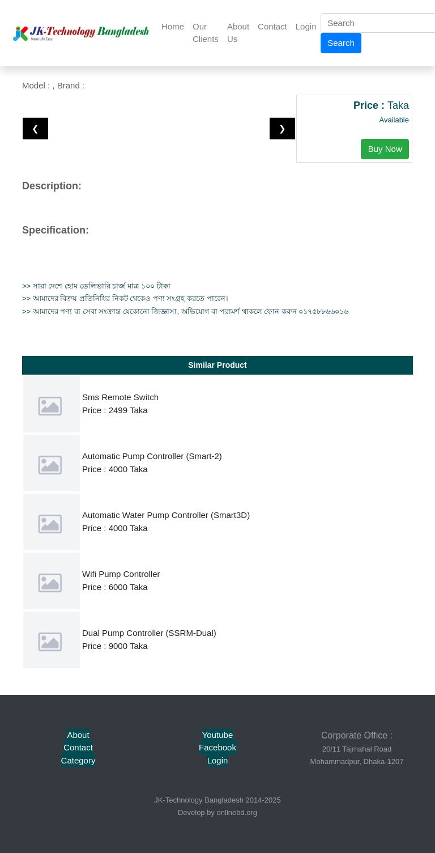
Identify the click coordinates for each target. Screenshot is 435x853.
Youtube (217, 735)
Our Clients (206, 33)
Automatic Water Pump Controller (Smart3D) (166, 515)
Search (341, 43)
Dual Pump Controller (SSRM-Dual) (149, 633)
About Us (238, 33)
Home (172, 26)
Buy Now (385, 149)
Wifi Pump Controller (121, 574)
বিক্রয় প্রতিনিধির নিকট (95, 298)
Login (306, 26)
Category (78, 760)
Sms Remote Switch (120, 397)
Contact (272, 26)
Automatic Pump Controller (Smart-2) (152, 456)
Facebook (217, 747)
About (78, 735)
